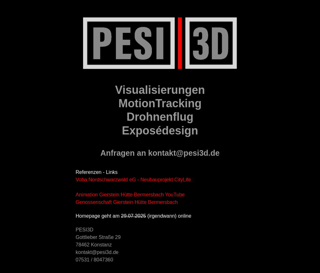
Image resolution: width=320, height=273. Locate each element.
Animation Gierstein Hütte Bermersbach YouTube (130, 194)
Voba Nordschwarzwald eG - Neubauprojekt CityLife (133, 179)
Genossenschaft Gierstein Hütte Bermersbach (127, 202)
